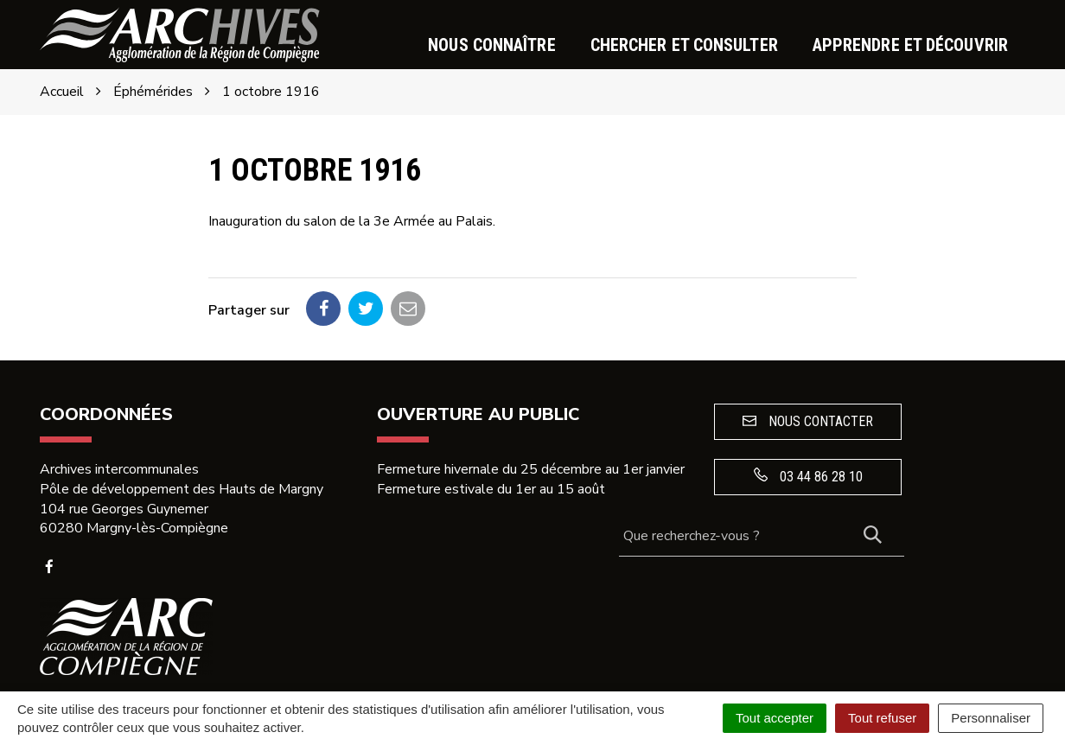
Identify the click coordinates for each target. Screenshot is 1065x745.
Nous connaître (491, 45)
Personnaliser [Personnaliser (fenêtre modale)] (990, 717)
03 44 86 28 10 (808, 476)
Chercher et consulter (684, 45)
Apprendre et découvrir (910, 45)
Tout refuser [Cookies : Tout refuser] (882, 717)
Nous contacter (808, 421)
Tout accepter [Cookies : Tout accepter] (774, 717)
